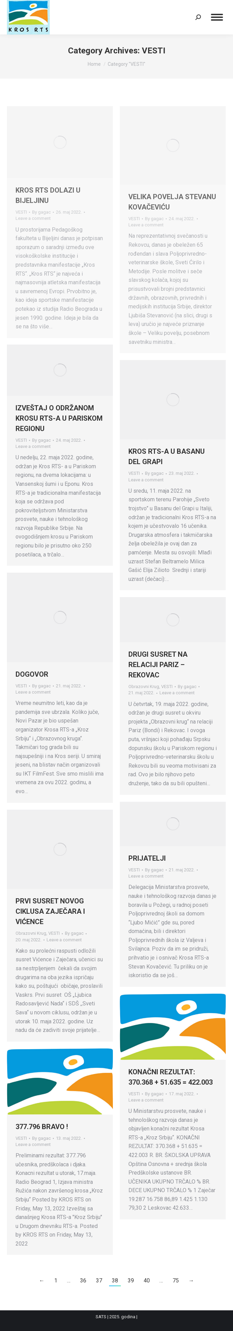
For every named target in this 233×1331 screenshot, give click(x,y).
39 (131, 1280)
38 (115, 1280)
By (41, 212)
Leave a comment (33, 218)
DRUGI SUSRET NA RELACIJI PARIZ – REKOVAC (157, 664)
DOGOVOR (32, 674)
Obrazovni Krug (143, 686)
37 (99, 1280)
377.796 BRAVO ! (42, 1127)
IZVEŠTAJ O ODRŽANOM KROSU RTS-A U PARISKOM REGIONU (59, 418)
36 (83, 1280)
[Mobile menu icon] (217, 17)
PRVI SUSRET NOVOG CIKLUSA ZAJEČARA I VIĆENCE (50, 911)
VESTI (21, 212)
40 (147, 1280)
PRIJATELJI (147, 858)
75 (176, 1280)
